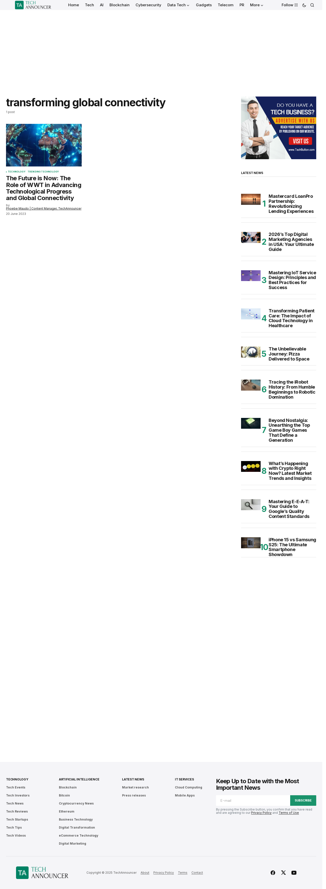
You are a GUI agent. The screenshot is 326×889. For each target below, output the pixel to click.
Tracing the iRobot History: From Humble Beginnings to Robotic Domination (292, 389)
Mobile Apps (185, 795)
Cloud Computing (188, 787)
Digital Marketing (72, 843)
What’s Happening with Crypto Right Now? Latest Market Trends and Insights (290, 471)
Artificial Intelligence (79, 779)
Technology (17, 171)
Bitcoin (64, 795)
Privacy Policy (261, 813)
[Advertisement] (161, 47)
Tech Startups (17, 819)
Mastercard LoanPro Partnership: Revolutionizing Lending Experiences (291, 204)
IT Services (184, 779)
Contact (197, 872)
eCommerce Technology (78, 835)
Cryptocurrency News (76, 803)
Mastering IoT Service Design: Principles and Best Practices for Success (292, 280)
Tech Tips (14, 827)
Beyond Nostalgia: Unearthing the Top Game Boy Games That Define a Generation (289, 430)
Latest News (133, 779)
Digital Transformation (77, 827)
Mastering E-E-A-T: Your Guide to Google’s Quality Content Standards (289, 509)
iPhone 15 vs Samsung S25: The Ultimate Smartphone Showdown (292, 547)
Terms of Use (289, 813)
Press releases (134, 795)
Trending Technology (43, 171)
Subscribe (303, 800)
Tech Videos (16, 835)
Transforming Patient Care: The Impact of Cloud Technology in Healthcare (291, 318)
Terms (182, 872)
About (145, 872)
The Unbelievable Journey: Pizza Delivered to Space (289, 353)
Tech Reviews (17, 811)
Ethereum (66, 811)
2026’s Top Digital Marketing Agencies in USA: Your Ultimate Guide (291, 242)
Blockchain (68, 787)
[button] (304, 5)
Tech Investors (18, 795)
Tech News (15, 803)
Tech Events (15, 787)
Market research (135, 787)
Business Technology (76, 819)
